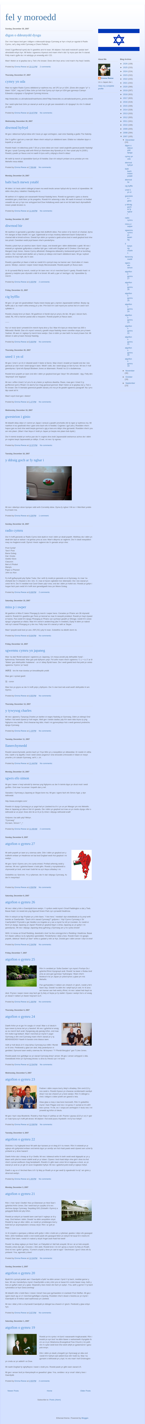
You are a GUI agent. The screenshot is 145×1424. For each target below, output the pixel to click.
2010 (125, 125)
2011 (125, 121)
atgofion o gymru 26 (20, 902)
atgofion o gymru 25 (20, 959)
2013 (125, 113)
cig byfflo (12, 297)
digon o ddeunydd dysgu (23, 35)
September (130, 383)
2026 (125, 63)
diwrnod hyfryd (16, 128)
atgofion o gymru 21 (20, 1194)
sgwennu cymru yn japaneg (25, 650)
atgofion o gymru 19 (20, 1327)
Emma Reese (107, 78)
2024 (125, 71)
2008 (125, 133)
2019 (125, 90)
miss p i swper (15, 607)
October (129, 377)
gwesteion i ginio (17, 417)
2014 (125, 110)
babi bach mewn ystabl (22, 182)
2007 (125, 136)
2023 (125, 75)
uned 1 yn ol (14, 356)
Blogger (85, 1418)
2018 (125, 94)
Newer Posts (13, 1391)
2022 (125, 79)
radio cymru (14, 530)
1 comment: (44, 516)
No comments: (46, 113)
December (130, 140)
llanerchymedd (16, 746)
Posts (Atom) (55, 1400)
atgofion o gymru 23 (20, 1079)
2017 (125, 98)
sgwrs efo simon (17, 778)
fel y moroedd (30, 17)
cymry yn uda (15, 81)
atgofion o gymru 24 (20, 1016)
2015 (125, 106)
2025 (125, 67)
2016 (125, 102)
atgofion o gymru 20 (20, 1273)
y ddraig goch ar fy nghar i (24, 460)
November (130, 371)
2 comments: (46, 67)
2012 (125, 117)
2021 (125, 83)
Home (49, 1391)
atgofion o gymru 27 (20, 844)
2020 (125, 87)
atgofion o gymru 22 (20, 1139)
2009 (125, 129)
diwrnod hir (13, 226)
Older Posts (85, 1391)
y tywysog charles (18, 710)
